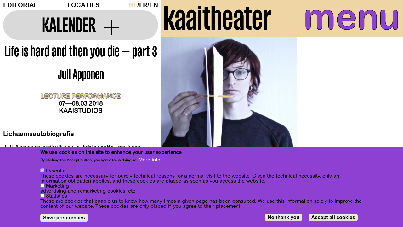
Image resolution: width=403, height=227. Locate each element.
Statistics (56, 196)
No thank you (283, 217)
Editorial (20, 5)
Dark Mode (124, 5)
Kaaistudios (80, 111)
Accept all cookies (333, 217)
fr (143, 5)
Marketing (57, 186)
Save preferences (64, 217)
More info (149, 159)
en (153, 5)
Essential (56, 171)
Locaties (83, 5)
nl (133, 5)
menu (347, 19)
